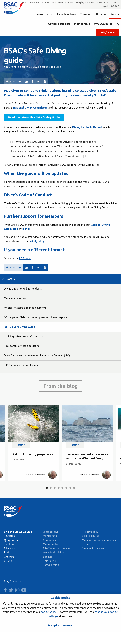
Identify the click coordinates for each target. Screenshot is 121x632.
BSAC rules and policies (57, 548)
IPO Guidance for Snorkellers (21, 365)
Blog (47, 2)
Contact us (49, 540)
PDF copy (25, 258)
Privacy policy (90, 531)
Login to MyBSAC (110, 6)
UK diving (100, 14)
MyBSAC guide (103, 23)
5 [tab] (62, 488)
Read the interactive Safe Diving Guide (34, 117)
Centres (69, 2)
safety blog (37, 241)
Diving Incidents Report (87, 127)
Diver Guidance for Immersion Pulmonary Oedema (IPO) (37, 355)
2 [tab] (51, 488)
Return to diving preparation (33, 454)
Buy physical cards (85, 2)
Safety (115, 14)
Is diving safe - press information (23, 336)
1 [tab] (47, 488)
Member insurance (15, 298)
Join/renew (107, 32)
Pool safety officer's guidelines (22, 345)
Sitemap (48, 556)
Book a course (111, 2)
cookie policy (48, 611)
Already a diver (66, 14)
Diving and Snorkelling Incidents (23, 288)
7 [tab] (70, 488)
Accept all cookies (60, 625)
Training (85, 14)
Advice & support (59, 23)
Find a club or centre (32, 2)
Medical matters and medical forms (25, 307)
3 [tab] (55, 488)
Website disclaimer (54, 552)
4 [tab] (59, 488)
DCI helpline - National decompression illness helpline (35, 317)
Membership (82, 23)
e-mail (26, 228)
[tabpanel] (33, 443)
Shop (99, 2)
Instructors (57, 2)
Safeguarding (51, 565)
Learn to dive (44, 14)
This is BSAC (50, 560)
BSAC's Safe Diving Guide (19, 326)
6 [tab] (66, 488)
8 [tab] (74, 488)
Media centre (50, 544)
